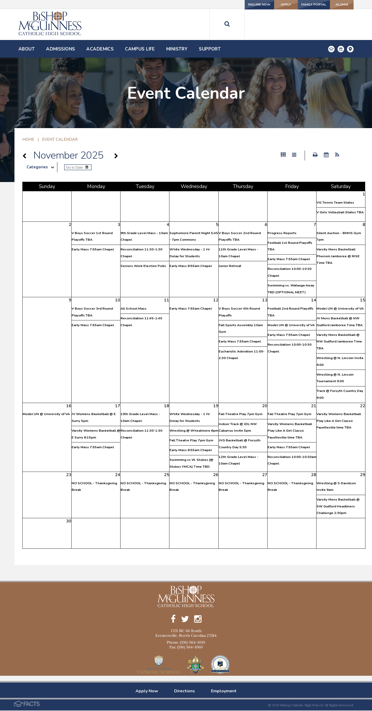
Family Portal (300, 4)
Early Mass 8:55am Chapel (190, 266)
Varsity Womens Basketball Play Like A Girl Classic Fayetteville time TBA (290, 431)
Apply (264, 4)
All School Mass (133, 308)
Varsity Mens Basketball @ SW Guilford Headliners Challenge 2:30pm (338, 506)
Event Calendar (60, 139)
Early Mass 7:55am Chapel (93, 249)
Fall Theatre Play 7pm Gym (191, 440)
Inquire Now (230, 4)
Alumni (336, 4)
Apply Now (146, 691)
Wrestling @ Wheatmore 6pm (193, 430)
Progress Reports (282, 233)
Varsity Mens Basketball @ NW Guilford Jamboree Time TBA (339, 341)
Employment (224, 691)
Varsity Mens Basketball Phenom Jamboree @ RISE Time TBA (338, 256)
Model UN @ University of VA (291, 325)
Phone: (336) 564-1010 (186, 643)
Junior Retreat (230, 266)
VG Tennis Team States (335, 202)
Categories (42, 167)
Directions (184, 691)
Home (28, 139)
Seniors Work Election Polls (143, 266)
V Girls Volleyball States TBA (340, 212)
